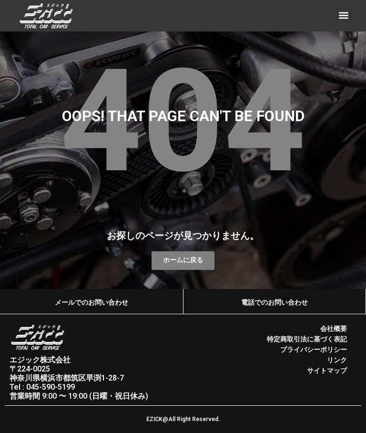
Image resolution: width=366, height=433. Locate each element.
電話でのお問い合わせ (274, 302)
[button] (344, 15)
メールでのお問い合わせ (91, 302)
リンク (337, 360)
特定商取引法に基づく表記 (307, 339)
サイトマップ (327, 370)
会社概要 (333, 329)
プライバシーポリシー (313, 349)
